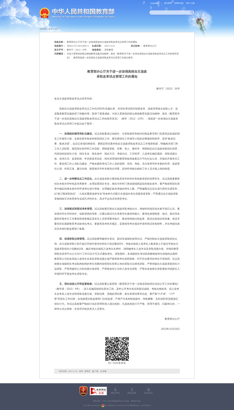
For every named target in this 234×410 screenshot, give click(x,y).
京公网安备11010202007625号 (117, 405)
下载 (96, 371)
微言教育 (168, 3)
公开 (56, 29)
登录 (188, 3)
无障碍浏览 (178, 3)
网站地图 (132, 393)
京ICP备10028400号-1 (92, 405)
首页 (51, 29)
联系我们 (148, 393)
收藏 (104, 371)
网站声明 (115, 393)
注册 (193, 3)
